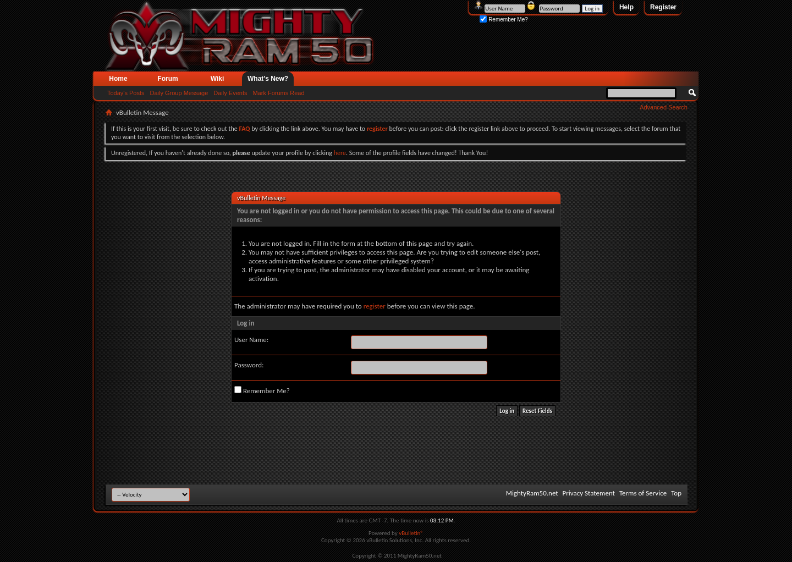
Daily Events (230, 93)
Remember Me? (503, 19)
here (340, 153)
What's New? (268, 78)
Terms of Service (643, 493)
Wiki (217, 78)
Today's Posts (126, 93)
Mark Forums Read (278, 93)
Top (676, 493)
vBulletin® (411, 533)
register (375, 306)
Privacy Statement (589, 493)
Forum (167, 78)
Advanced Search (664, 107)
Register (663, 7)
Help (626, 7)
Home (118, 78)
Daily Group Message (179, 93)
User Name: (251, 339)
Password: (248, 365)
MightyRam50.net (532, 493)
